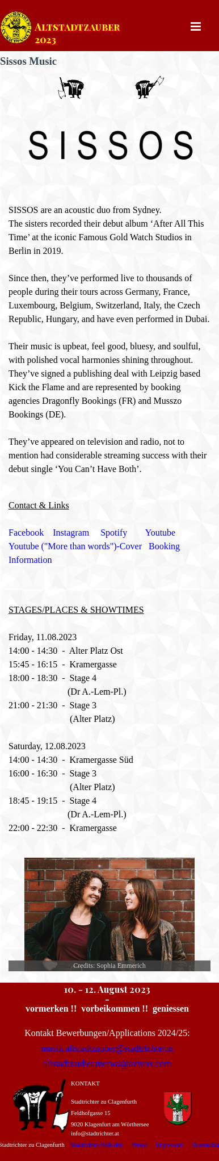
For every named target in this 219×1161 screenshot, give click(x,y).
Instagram (71, 532)
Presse (139, 1145)
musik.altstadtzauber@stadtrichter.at (107, 1048)
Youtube (160, 532)
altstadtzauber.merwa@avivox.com (107, 1063)
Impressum (169, 1145)
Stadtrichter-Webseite (96, 1145)
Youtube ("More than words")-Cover (75, 546)
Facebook (26, 532)
